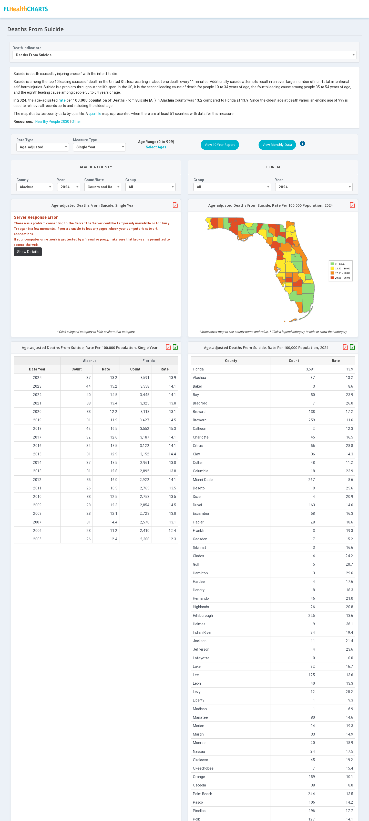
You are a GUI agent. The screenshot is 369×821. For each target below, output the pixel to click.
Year (61, 179)
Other (76, 120)
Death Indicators (27, 47)
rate (62, 99)
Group (130, 179)
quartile (95, 113)
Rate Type (25, 139)
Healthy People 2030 (53, 120)
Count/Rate (94, 179)
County (23, 179)
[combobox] (184, 54)
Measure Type (85, 139)
